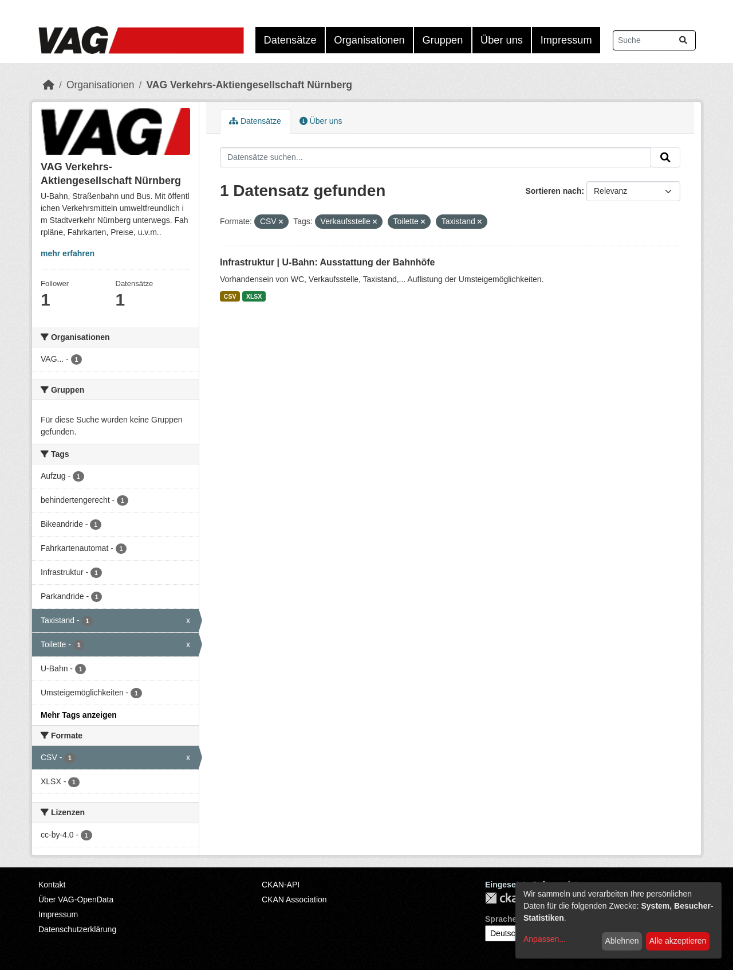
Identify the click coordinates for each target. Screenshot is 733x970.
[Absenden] (683, 40)
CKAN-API (280, 884)
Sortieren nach (553, 190)
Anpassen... (544, 939)
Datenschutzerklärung (77, 929)
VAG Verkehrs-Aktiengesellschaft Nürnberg (249, 85)
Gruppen (443, 40)
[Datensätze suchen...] (654, 40)
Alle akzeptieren (678, 940)
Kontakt (51, 884)
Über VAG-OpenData (75, 899)
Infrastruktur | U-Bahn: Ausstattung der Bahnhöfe (327, 262)
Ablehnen (622, 940)
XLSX (254, 296)
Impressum (566, 40)
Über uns (501, 40)
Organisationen (369, 40)
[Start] (48, 85)
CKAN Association (294, 899)
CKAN (504, 898)
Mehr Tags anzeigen (79, 714)
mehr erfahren (67, 253)
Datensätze (290, 40)
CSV (230, 296)
